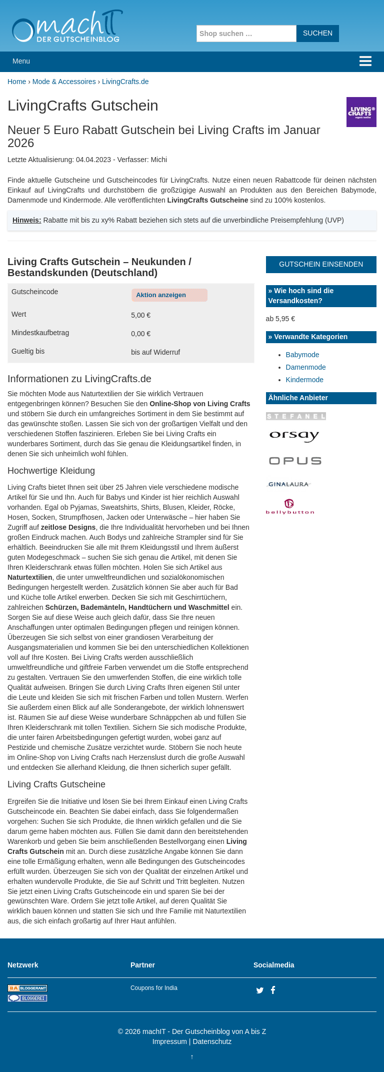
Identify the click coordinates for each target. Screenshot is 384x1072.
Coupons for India (154, 987)
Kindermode (305, 380)
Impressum (169, 1041)
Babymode (303, 355)
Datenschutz (212, 1041)
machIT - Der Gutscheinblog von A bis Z (204, 1031)
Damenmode (306, 367)
